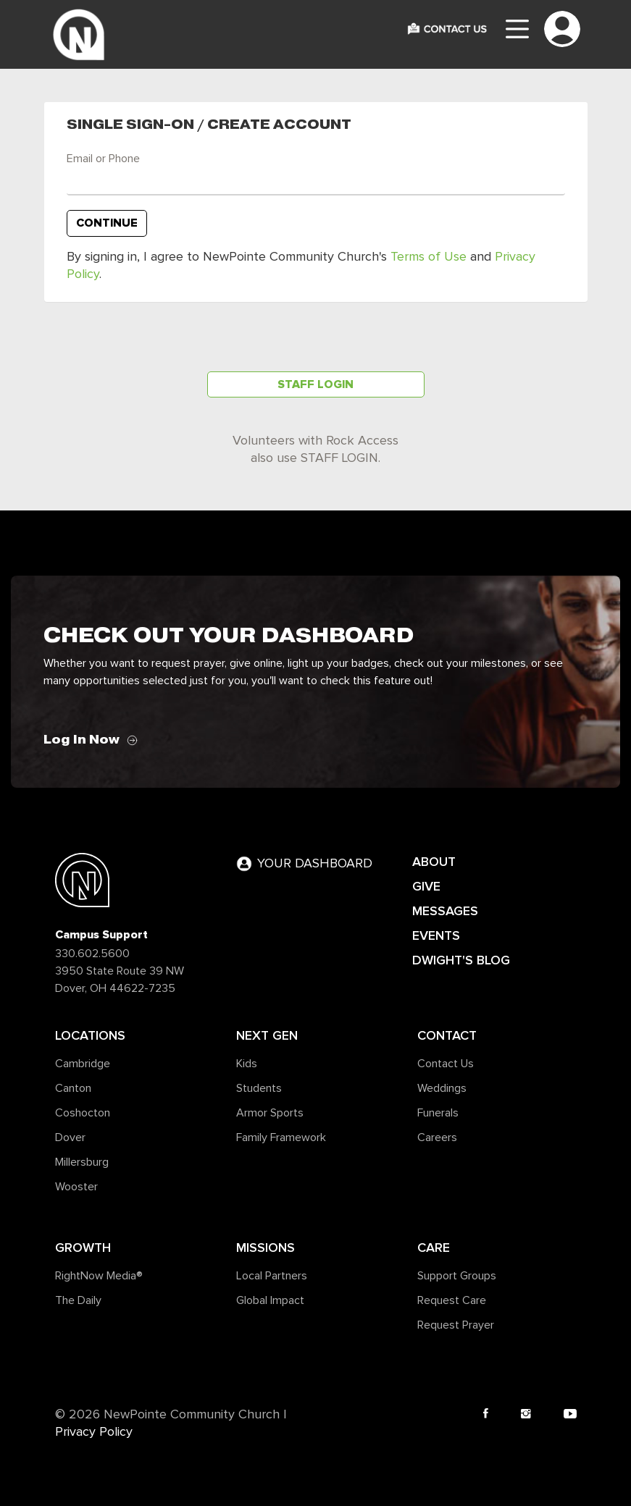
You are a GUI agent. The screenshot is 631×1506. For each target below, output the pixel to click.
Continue (107, 223)
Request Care (451, 1300)
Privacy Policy (94, 1432)
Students (259, 1088)
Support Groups (456, 1276)
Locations (90, 1035)
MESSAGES (445, 911)
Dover (70, 1137)
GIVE (426, 886)
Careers (437, 1137)
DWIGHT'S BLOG (461, 960)
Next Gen (267, 1035)
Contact (447, 1035)
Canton (73, 1088)
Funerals (438, 1113)
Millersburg (82, 1162)
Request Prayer (455, 1325)
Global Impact (270, 1300)
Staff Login (315, 384)
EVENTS (436, 935)
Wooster (76, 1186)
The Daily (78, 1300)
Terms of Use (428, 257)
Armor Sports (270, 1113)
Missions (265, 1247)
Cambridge (82, 1063)
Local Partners (271, 1276)
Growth (83, 1247)
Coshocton (82, 1113)
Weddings (442, 1088)
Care (433, 1247)
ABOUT (434, 862)
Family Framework (281, 1137)
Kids (246, 1063)
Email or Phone (103, 158)
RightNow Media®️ (99, 1276)
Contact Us (445, 1063)
